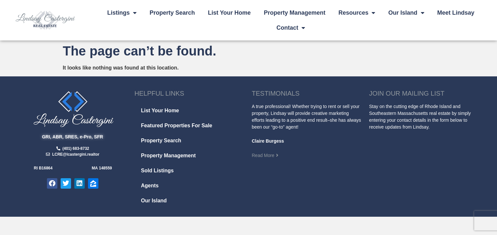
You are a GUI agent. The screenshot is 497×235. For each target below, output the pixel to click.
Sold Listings (157, 170)
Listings (122, 13)
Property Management (294, 12)
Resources (356, 13)
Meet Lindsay (456, 12)
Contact (290, 28)
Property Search (172, 12)
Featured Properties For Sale (176, 125)
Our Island (406, 13)
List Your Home (229, 12)
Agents (150, 185)
